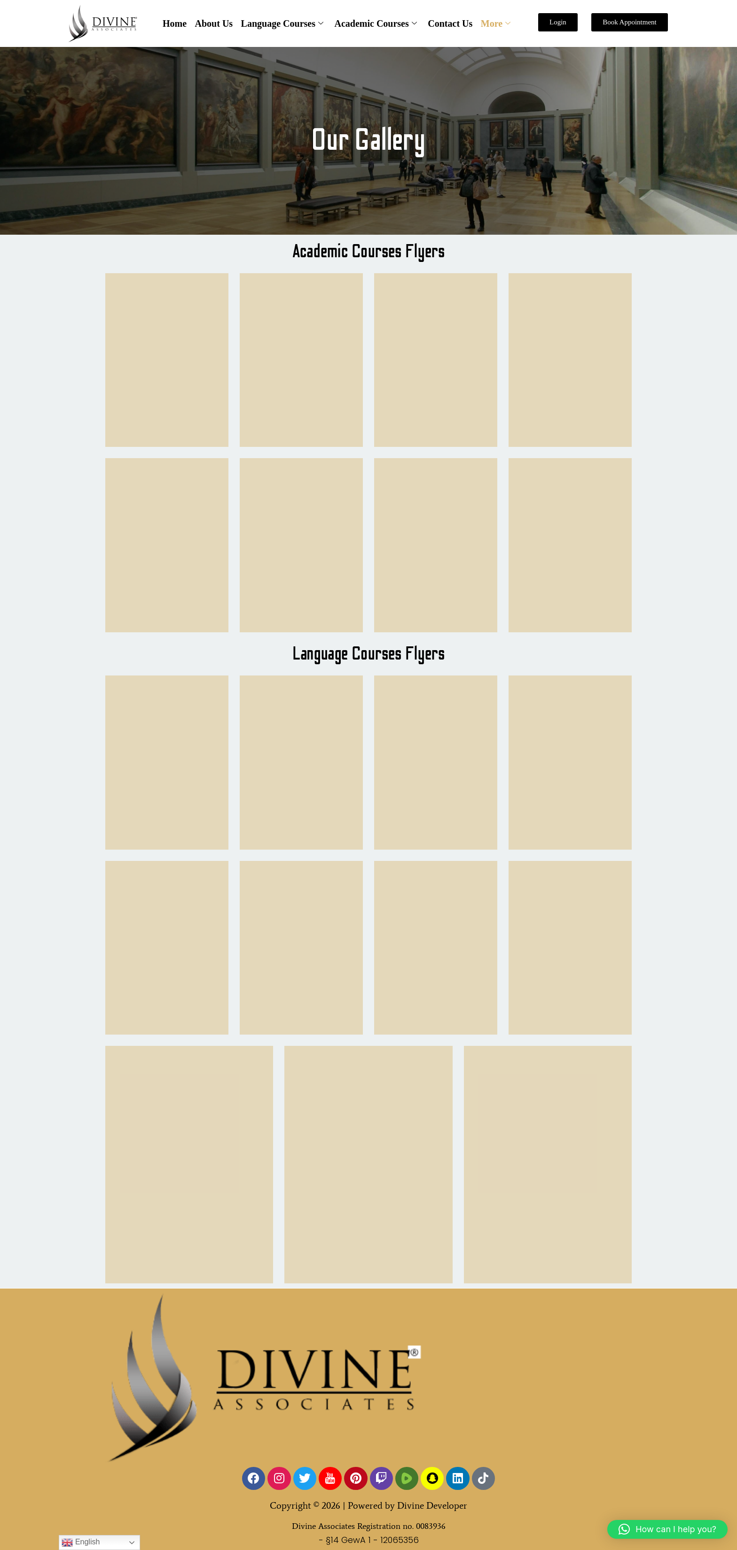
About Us (215, 23)
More (494, 24)
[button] (667, 1529)
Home (176, 23)
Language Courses (282, 24)
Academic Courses (375, 24)
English (81, 1542)
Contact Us (449, 23)
